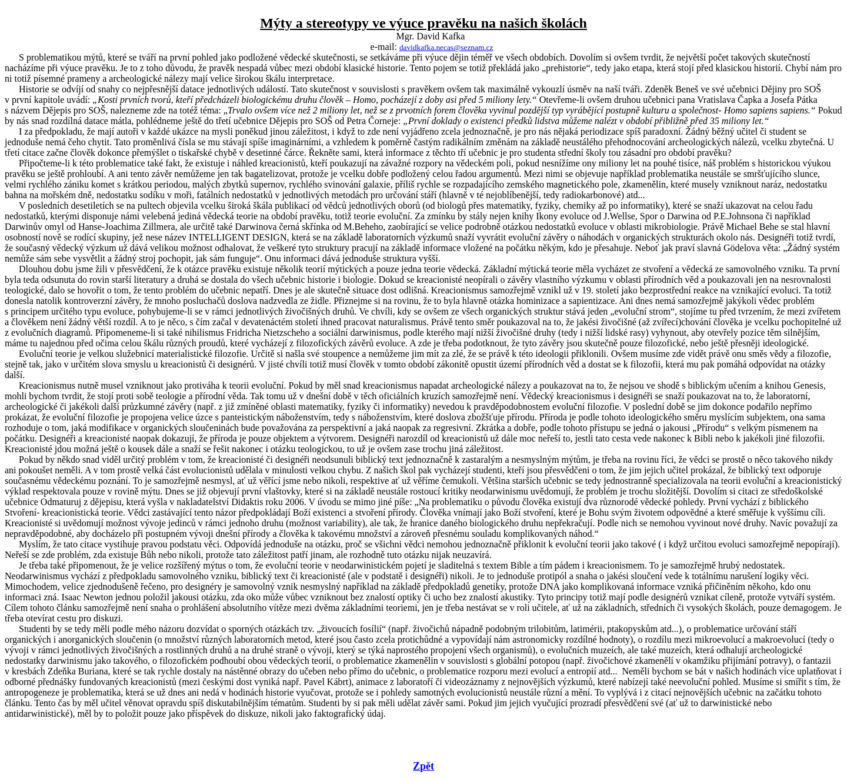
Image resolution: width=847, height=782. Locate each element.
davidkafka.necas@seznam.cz (446, 47)
